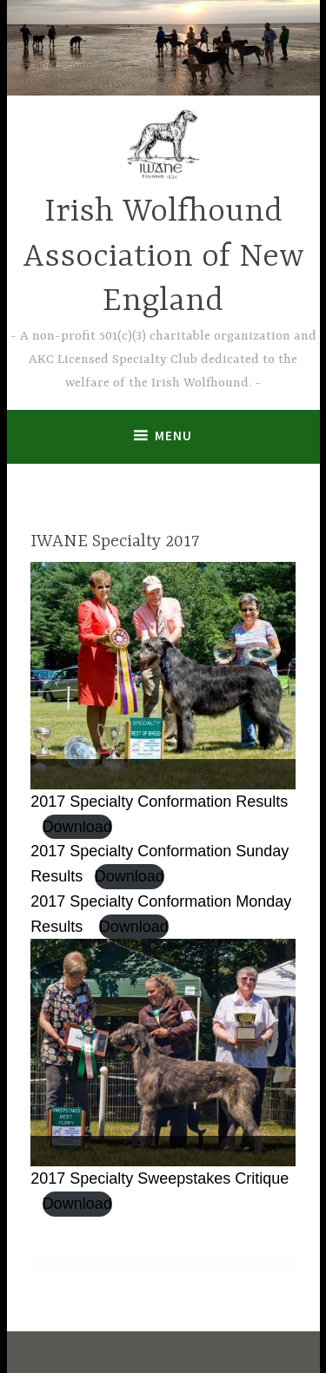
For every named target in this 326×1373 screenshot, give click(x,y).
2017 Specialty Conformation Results (159, 801)
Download (77, 826)
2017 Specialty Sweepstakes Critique (159, 1178)
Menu (173, 435)
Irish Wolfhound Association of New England (163, 257)
